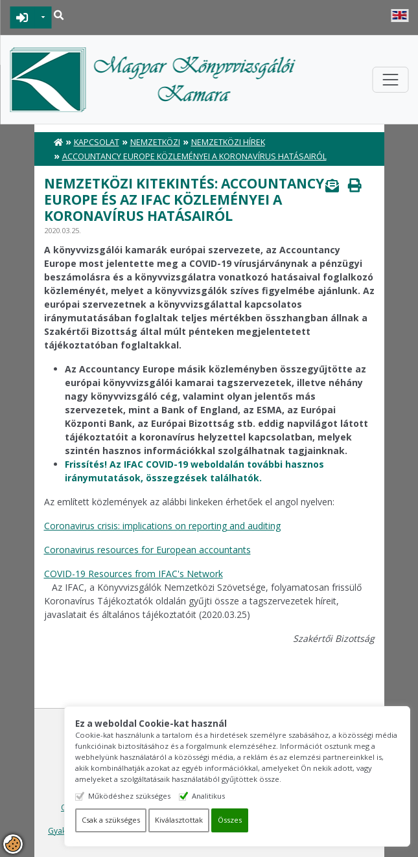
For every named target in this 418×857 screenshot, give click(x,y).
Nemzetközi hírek (228, 142)
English (399, 15)
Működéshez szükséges (149, 796)
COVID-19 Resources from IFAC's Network (133, 573)
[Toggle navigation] (390, 80)
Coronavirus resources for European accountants (147, 549)
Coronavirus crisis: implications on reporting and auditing (162, 526)
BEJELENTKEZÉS (22, 17)
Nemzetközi (155, 142)
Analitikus (227, 796)
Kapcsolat (96, 142)
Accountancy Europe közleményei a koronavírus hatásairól (194, 156)
